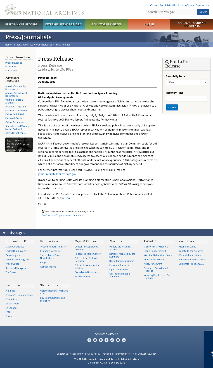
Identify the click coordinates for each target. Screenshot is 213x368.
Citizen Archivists (161, 5)
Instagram (101, 340)
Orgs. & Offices (85, 241)
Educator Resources (106, 24)
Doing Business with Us (121, 261)
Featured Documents (16, 110)
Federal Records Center (88, 253)
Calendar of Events (15, 132)
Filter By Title (174, 92)
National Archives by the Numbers (122, 255)
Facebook (89, 340)
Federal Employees (16, 250)
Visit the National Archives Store (54, 292)
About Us (115, 241)
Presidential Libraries (86, 272)
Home (8, 44)
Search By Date (175, 76)
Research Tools (13, 118)
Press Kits (10, 66)
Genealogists (13, 255)
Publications (49, 241)
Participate (187, 241)
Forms (9, 316)
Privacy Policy (92, 353)
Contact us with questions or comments (62, 215)
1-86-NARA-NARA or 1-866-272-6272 (106, 362)
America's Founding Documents (191, 24)
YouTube (112, 340)
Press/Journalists (23, 44)
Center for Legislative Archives (86, 248)
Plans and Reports (119, 265)
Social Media (12, 303)
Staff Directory (83, 276)
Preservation (13, 263)
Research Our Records (21, 24)
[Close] (209, 335)
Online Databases (14, 122)
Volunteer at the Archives (192, 259)
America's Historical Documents (16, 94)
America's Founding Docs (19, 295)
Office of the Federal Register (86, 259)
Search (203, 11)
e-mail (67, 198)
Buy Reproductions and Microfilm (52, 299)
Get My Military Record (156, 246)
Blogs (43, 262)
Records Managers (16, 268)
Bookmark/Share (183, 5)
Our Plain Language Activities (119, 275)
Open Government (119, 269)
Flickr (124, 340)
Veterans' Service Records (64, 24)
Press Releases (44, 44)
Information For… (18, 241)
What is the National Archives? (120, 248)
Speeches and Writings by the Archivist (17, 127)
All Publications (48, 266)
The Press (11, 272)
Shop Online (49, 285)
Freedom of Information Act (116, 353)
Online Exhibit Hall (14, 114)
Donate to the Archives (191, 250)
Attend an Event (187, 246)
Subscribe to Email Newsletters (50, 257)
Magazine (15, 106)
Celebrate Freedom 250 (191, 263)
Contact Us (202, 5)
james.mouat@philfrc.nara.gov (57, 174)
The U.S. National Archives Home (44, 9)
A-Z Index (10, 290)
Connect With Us (107, 334)
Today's (53, 246)
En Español (11, 307)
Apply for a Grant (153, 263)
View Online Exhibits (154, 259)
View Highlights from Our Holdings (157, 276)
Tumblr (106, 340)
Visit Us (149, 24)
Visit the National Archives (14, 101)
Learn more (181, 361)
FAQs (8, 312)
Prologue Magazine (50, 250)
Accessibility (77, 353)
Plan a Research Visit (155, 250)
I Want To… (152, 241)
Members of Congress (18, 259)
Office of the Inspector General (87, 267)
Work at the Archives (190, 255)
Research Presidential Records (156, 269)
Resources (13, 285)
